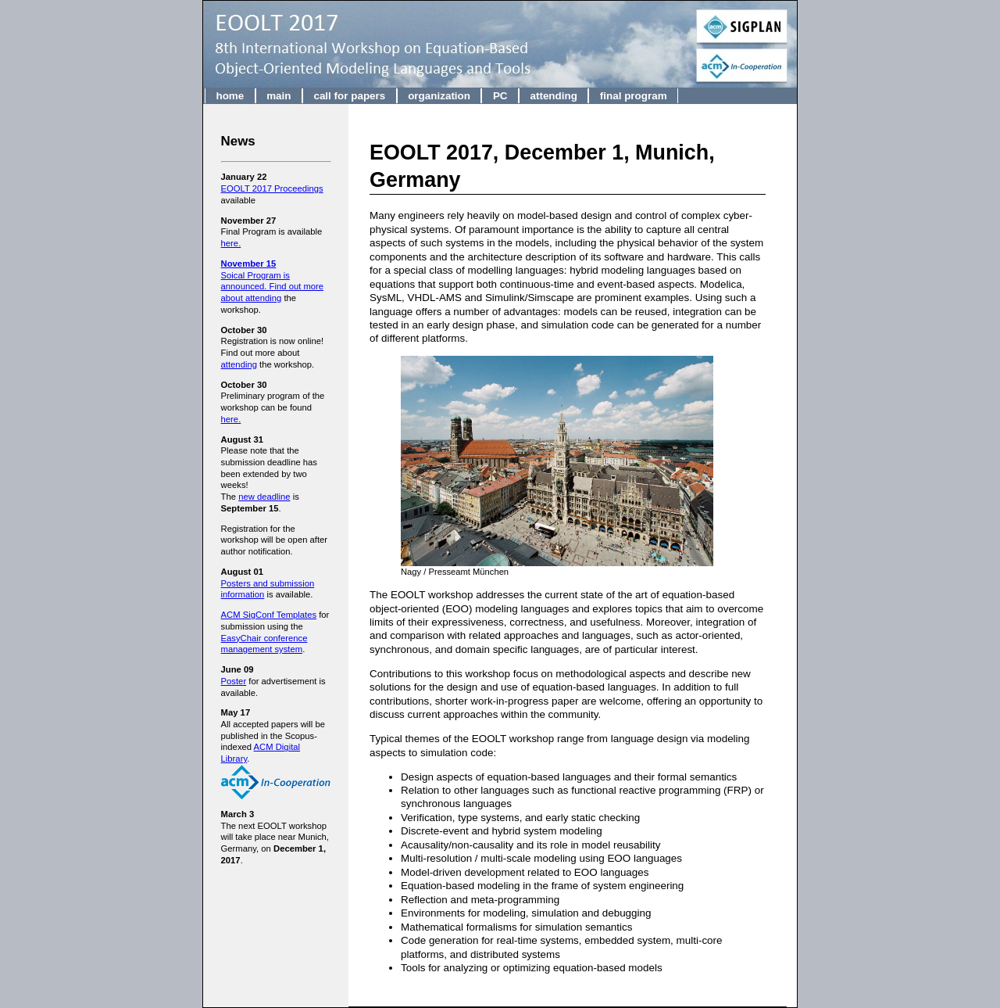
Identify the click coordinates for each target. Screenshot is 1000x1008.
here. (231, 243)
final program (633, 96)
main (278, 96)
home (230, 96)
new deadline (264, 496)
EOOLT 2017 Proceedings (272, 188)
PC (500, 96)
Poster (234, 681)
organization (439, 96)
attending (553, 96)
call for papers (349, 96)
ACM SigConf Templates (269, 614)
